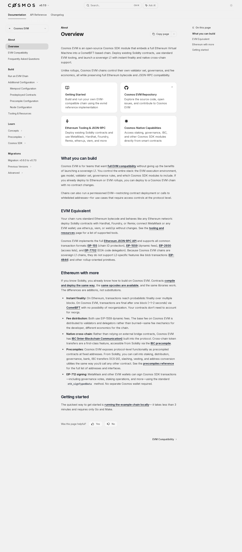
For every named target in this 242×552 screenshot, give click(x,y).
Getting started (200, 49)
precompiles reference (158, 363)
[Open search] (112, 5)
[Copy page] (160, 34)
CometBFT (73, 307)
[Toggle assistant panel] (150, 5)
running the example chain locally (127, 404)
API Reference (38, 16)
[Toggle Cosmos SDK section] (26, 143)
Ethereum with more (203, 44)
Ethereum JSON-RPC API (120, 241)
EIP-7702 (90, 250)
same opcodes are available (119, 285)
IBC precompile (161, 343)
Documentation (17, 16)
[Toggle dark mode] (231, 5)
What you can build (203, 33)
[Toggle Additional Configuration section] (26, 82)
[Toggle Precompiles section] (26, 137)
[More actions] (174, 34)
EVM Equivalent (200, 39)
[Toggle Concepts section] (26, 131)
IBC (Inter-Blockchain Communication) (97, 338)
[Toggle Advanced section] (26, 173)
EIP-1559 (132, 245)
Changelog (57, 16)
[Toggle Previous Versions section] (26, 167)
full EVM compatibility (122, 166)
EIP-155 (92, 245)
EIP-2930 (165, 245)
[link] (89, 97)
